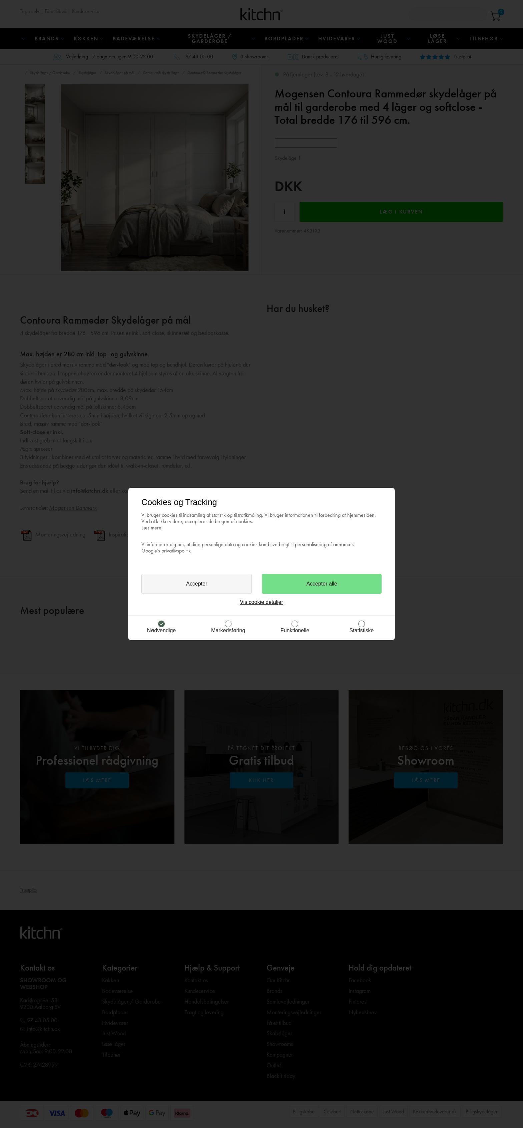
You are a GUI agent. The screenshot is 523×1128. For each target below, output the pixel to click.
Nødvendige (161, 630)
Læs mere (151, 527)
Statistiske (362, 630)
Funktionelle (295, 630)
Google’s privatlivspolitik (166, 550)
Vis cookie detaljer (261, 602)
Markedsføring (228, 630)
